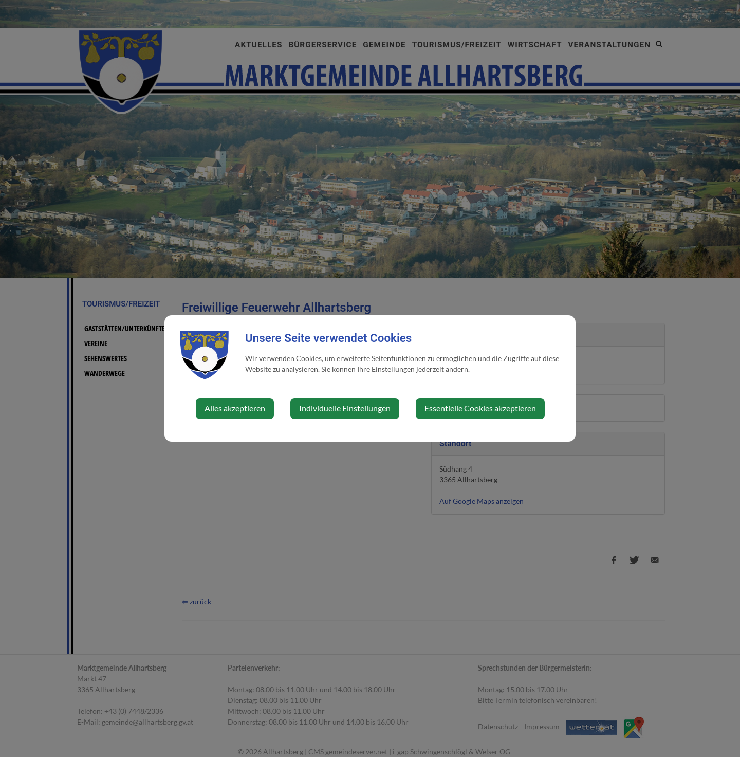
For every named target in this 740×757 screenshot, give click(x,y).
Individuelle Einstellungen (345, 408)
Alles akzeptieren (235, 408)
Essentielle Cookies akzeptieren (480, 408)
